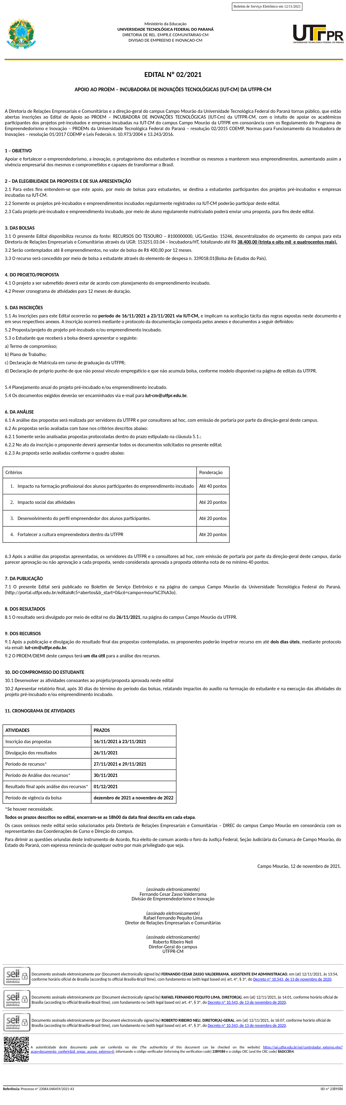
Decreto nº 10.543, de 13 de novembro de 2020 (292, 979)
